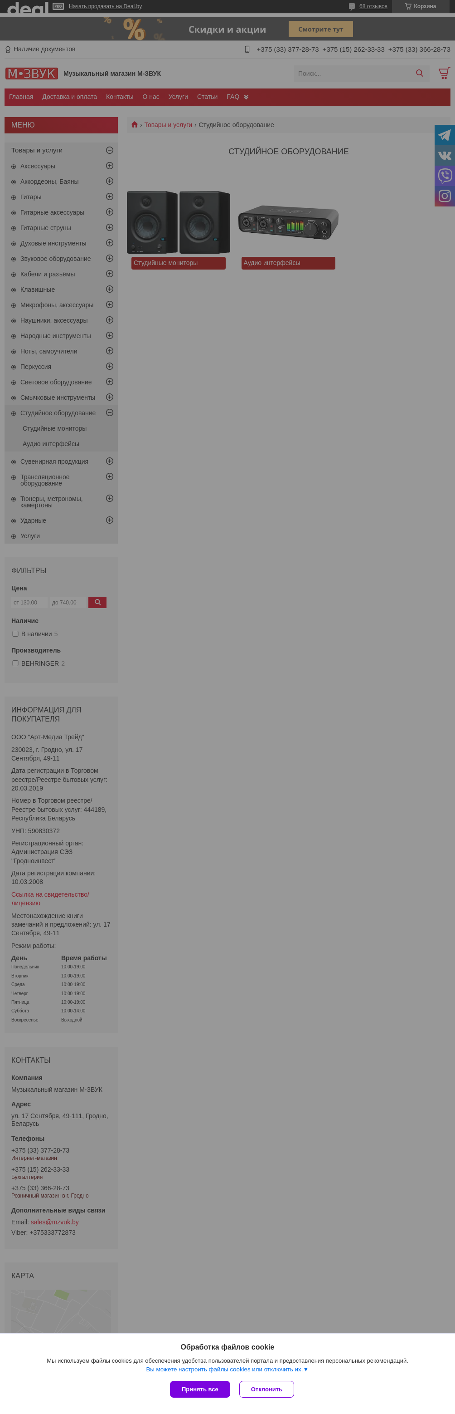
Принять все (200, 1389)
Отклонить (266, 1389)
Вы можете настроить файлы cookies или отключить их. (224, 1369)
